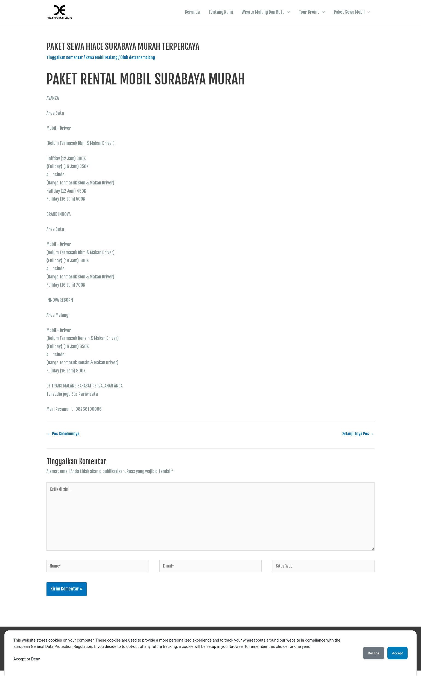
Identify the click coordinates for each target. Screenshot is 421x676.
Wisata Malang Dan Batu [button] (263, 12)
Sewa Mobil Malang (104, 58)
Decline (366, 653)
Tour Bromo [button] (309, 12)
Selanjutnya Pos (357, 434)
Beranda (192, 12)
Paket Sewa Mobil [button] (349, 12)
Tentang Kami (221, 12)
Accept (395, 653)
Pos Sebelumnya (64, 434)
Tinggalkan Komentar (65, 58)
